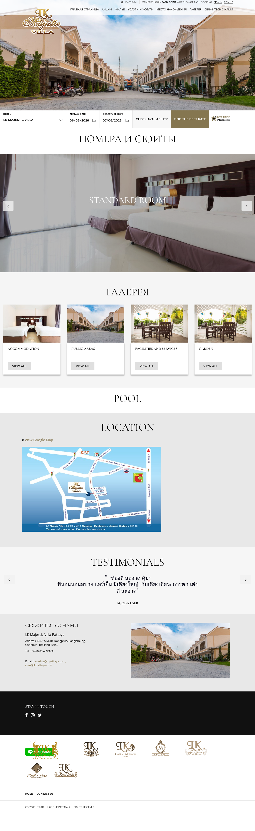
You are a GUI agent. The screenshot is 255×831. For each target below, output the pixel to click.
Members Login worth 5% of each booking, (177, 2)
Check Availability (152, 119)
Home (29, 794)
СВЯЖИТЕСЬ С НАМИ (219, 9)
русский (128, 2)
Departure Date (113, 114)
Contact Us (45, 794)
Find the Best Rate (190, 119)
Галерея (195, 9)
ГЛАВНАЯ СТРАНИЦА (84, 9)
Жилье (120, 9)
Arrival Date (78, 114)
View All (19, 366)
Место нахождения (171, 9)
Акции (107, 9)
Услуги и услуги (140, 9)
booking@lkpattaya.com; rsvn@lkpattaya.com (45, 663)
